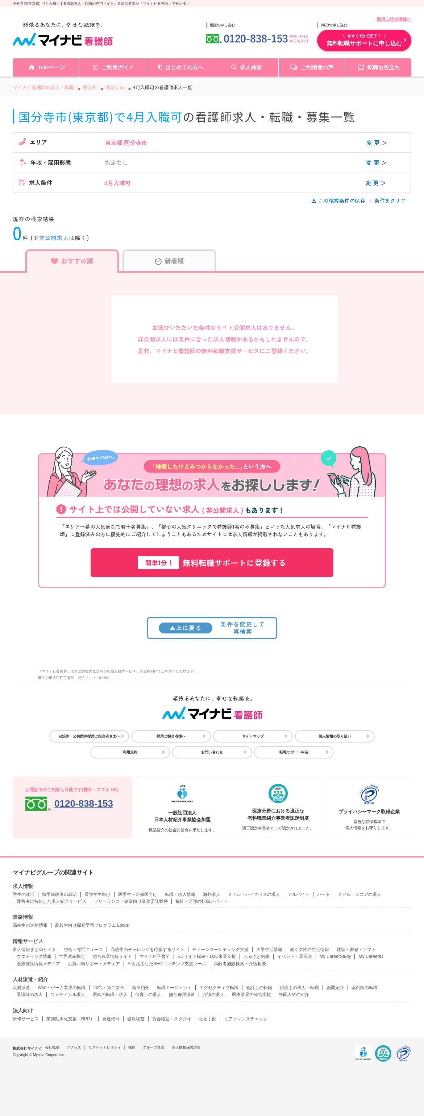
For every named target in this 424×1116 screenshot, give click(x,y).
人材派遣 (21, 987)
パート (323, 894)
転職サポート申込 (293, 752)
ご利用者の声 (317, 67)
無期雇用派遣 (182, 994)
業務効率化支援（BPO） (70, 1018)
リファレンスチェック (245, 1018)
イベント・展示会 (294, 956)
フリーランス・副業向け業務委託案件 (131, 901)
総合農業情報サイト (112, 956)
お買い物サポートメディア (94, 963)
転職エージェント (174, 987)
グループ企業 (154, 1047)
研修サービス (26, 1018)
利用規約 (130, 752)
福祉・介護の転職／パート (201, 901)
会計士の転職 (259, 987)
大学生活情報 (269, 949)
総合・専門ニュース (83, 949)
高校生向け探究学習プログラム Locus (92, 925)
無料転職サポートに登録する (212, 562)
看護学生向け (97, 894)
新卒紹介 (140, 987)
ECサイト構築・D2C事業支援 (207, 956)
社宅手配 (207, 1018)
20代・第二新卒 (108, 987)
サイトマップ (253, 736)
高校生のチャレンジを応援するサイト (147, 949)
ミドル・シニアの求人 (359, 894)
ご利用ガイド (117, 67)
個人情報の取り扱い (335, 736)
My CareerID (370, 956)
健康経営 (136, 1018)
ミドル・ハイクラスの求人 (254, 894)
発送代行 (111, 1018)
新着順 (169, 260)
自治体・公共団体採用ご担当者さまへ (89, 736)
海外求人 (211, 894)
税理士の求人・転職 (299, 987)
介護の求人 (213, 994)
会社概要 (52, 1047)
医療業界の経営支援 (251, 994)
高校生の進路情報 (30, 925)
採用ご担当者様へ (394, 19)
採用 (132, 1047)
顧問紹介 (335, 987)
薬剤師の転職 (365, 987)
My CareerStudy (335, 956)
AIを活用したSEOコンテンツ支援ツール (167, 963)
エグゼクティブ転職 (218, 987)
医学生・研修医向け (137, 894)
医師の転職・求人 (110, 994)
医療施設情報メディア (38, 963)
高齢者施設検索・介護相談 (240, 963)
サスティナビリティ (104, 1047)
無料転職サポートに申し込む (364, 39)
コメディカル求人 (67, 994)
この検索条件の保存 (339, 200)
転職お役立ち (383, 67)
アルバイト (298, 894)
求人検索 (251, 67)
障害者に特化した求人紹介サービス (51, 901)
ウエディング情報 (34, 956)
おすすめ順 (72, 260)
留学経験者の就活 (59, 894)
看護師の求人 (30, 994)
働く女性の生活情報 (309, 949)
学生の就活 (23, 894)
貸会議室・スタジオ (171, 1018)
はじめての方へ (184, 67)
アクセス (74, 1047)
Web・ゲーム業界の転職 (62, 987)
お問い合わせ (212, 752)
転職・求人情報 (180, 894)
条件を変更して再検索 (212, 627)
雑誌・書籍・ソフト (356, 949)
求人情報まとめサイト (34, 949)
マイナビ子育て (155, 956)
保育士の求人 (148, 994)
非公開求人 (54, 237)
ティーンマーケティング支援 (220, 949)
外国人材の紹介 (294, 994)
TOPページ (51, 67)
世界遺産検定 (72, 956)
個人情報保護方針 (186, 1047)
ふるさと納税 (257, 956)
